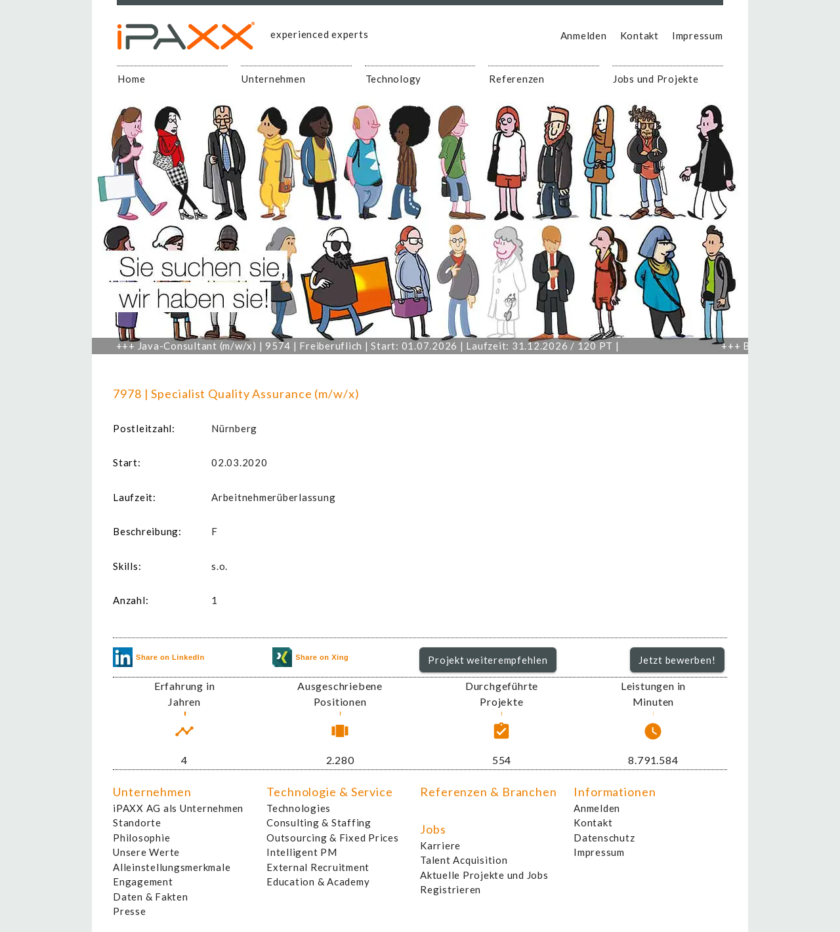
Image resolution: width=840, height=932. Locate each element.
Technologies (298, 808)
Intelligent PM (301, 852)
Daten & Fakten (150, 896)
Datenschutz (604, 837)
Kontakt (639, 35)
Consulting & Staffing (318, 822)
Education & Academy (317, 881)
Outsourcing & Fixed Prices (332, 837)
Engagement (143, 881)
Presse (129, 911)
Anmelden (583, 35)
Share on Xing (310, 657)
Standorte (137, 822)
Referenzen (517, 79)
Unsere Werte (146, 852)
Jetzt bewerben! (677, 660)
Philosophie (141, 837)
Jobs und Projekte (656, 79)
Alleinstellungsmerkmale (171, 867)
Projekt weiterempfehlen (487, 660)
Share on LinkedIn (159, 657)
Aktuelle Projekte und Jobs (484, 875)
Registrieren (450, 889)
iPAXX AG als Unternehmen (178, 808)
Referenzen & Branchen (488, 791)
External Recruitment (317, 867)
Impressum (697, 35)
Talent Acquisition (464, 860)
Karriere (440, 845)
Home (131, 79)
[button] (487, 659)
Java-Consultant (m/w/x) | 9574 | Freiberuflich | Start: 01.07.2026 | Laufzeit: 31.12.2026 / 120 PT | (373, 346)
